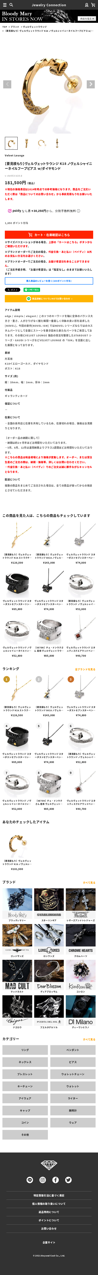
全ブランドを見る (85, 669)
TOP (4, 26)
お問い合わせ (49, 1228)
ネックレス (25, 1062)
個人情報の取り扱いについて (49, 1203)
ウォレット (72, 1086)
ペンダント (72, 1050)
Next (91, 84)
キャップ (25, 1110)
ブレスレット (25, 1074)
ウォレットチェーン (72, 1074)
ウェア (73, 1122)
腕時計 (73, 1110)
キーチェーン (25, 1086)
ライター (73, 1098)
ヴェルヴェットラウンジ (35, 26)
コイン (25, 1122)
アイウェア (25, 1098)
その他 (25, 1134)
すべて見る (89, 882)
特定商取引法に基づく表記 (49, 1195)
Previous (7, 84)
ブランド (15, 26)
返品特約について (49, 1212)
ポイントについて (49, 1220)
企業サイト (49, 1242)
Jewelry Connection (49, 4)
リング (25, 1050)
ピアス (73, 1062)
